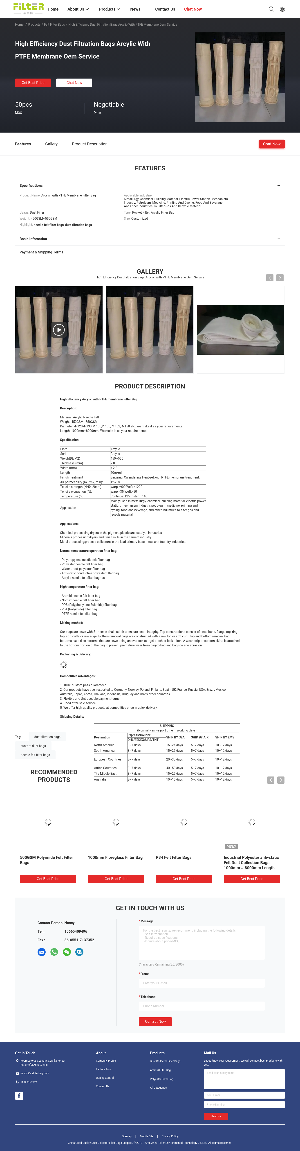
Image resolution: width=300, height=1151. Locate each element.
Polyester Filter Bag (161, 1079)
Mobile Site (146, 1136)
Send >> (216, 1116)
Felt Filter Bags (54, 24)
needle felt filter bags (35, 755)
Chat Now (74, 83)
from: (145, 974)
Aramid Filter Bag (160, 1070)
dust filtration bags (47, 737)
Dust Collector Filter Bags (165, 1061)
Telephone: (148, 997)
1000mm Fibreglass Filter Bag (115, 857)
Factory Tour (103, 1069)
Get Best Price (33, 83)
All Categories (158, 1087)
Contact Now (155, 1021)
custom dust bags (33, 746)
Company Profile (106, 1060)
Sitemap (127, 1136)
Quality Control (105, 1077)
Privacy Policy (170, 1136)
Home (19, 24)
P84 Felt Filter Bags (173, 857)
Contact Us (102, 1086)
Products (34, 24)
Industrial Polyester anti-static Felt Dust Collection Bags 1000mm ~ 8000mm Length (251, 862)
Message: (147, 921)
